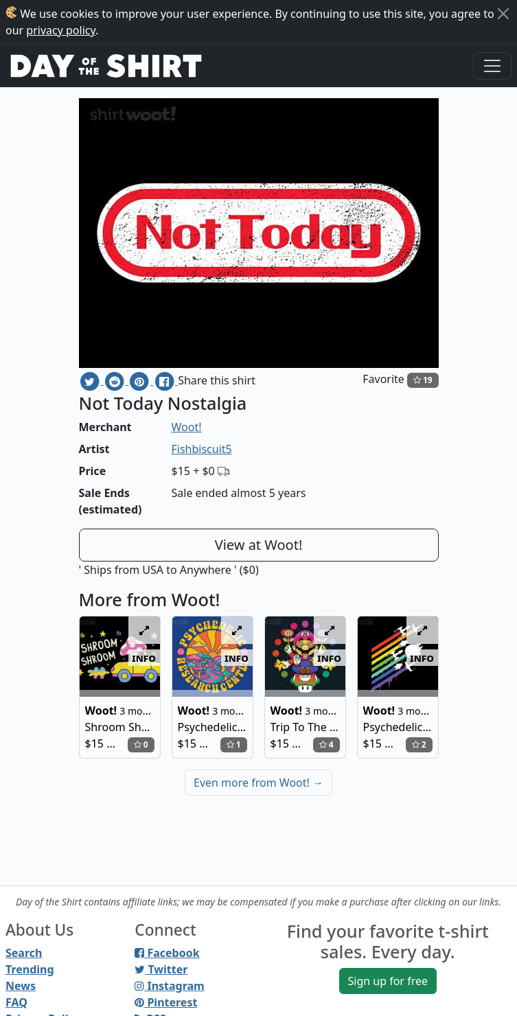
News (20, 985)
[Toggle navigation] (492, 66)
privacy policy (60, 30)
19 (423, 380)
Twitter (161, 969)
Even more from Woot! (258, 782)
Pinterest (166, 1002)
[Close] (503, 13)
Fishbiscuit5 (202, 449)
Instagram (169, 985)
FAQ (16, 1002)
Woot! (187, 427)
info (144, 657)
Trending (29, 969)
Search (23, 952)
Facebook (167, 952)
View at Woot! (259, 544)
